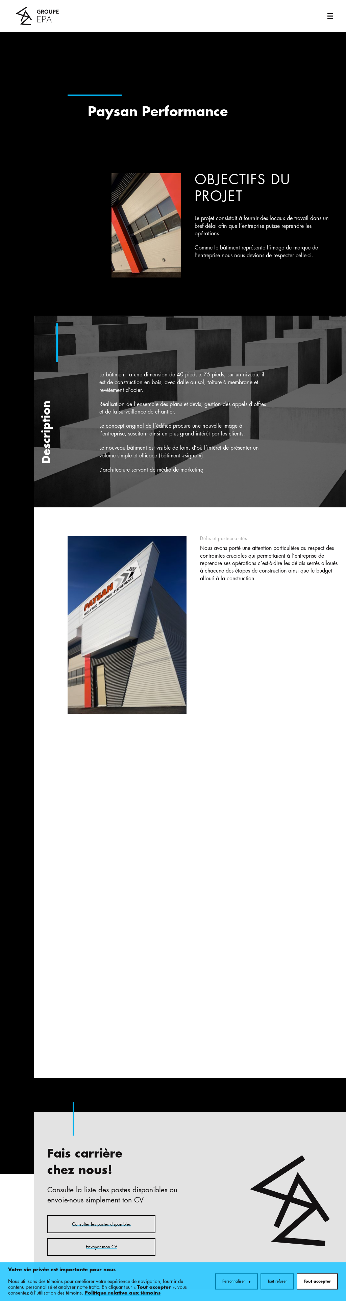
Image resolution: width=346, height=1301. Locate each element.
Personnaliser (236, 1277)
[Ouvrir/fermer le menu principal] (330, 16)
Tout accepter (317, 1277)
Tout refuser (277, 1277)
